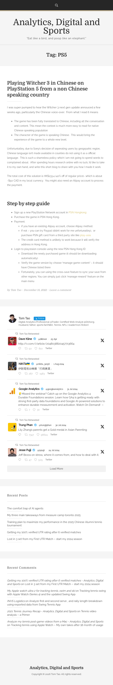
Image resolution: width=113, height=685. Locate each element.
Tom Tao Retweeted (29, 334)
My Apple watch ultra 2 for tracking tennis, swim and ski (41, 590)
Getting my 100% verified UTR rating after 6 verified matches (44, 532)
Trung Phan (26, 425)
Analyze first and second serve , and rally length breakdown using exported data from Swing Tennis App (54, 602)
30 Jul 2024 (60, 425)
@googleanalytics (54, 389)
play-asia (85, 235)
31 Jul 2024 (72, 389)
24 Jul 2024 (54, 450)
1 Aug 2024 (59, 364)
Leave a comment (60, 289)
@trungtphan (45, 425)
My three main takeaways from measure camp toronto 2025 (44, 515)
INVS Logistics (16, 601)
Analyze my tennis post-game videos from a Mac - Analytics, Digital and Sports (55, 621)
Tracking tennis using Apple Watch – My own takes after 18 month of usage (57, 625)
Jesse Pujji (25, 450)
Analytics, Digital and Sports (56, 26)
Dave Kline (25, 338)
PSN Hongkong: (78, 212)
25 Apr (54, 339)
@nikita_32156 (43, 364)
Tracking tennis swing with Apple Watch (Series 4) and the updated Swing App (56, 592)
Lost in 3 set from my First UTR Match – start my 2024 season (44, 539)
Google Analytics (29, 389)
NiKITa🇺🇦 (24, 363)
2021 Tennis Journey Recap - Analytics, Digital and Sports (41, 611)
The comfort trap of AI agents (25, 508)
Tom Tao (16, 289)
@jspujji (41, 450)
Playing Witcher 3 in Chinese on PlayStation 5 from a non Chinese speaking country (47, 89)
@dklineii (42, 339)
